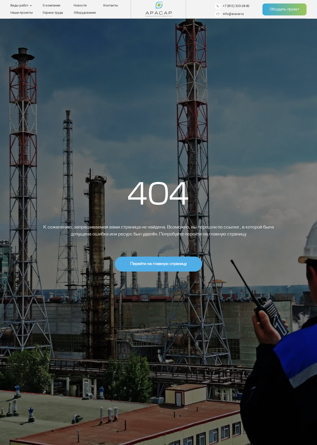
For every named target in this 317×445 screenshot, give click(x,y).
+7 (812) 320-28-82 (236, 6)
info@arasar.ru (233, 14)
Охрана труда (53, 12)
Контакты (110, 5)
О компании (51, 5)
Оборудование (85, 12)
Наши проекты (21, 12)
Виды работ (19, 5)
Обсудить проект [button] (284, 9)
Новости (80, 5)
